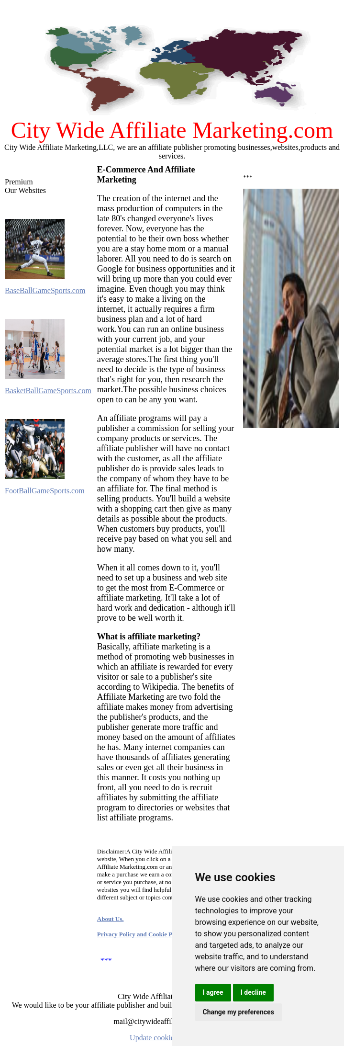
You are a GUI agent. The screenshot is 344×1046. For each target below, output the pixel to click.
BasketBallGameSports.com (48, 391)
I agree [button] (213, 992)
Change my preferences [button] (238, 1012)
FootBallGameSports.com (45, 491)
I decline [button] (253, 992)
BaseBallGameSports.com (45, 290)
